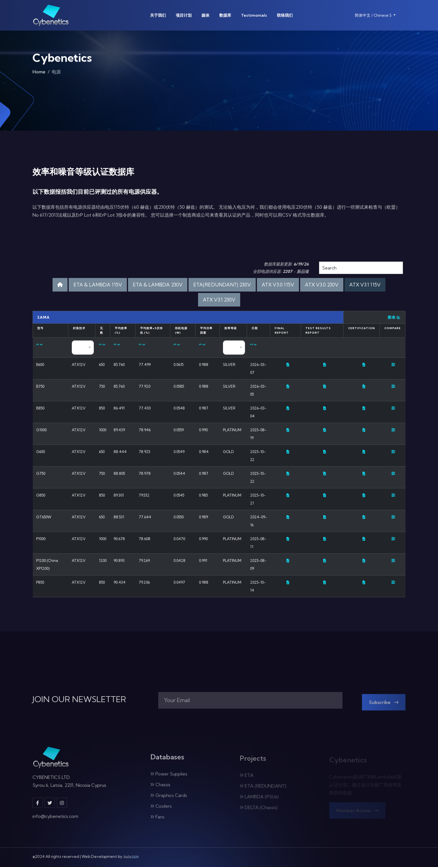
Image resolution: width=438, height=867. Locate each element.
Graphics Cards (168, 799)
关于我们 (158, 15)
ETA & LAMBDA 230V (158, 285)
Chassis (160, 788)
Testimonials (254, 15)
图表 (394, 317)
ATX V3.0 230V (322, 285)
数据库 (225, 15)
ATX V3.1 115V (365, 285)
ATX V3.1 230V (219, 300)
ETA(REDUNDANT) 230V (222, 285)
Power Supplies (168, 777)
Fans (157, 820)
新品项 (303, 271)
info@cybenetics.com (55, 819)
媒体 (205, 15)
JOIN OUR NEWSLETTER (79, 699)
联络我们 (285, 15)
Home (38, 74)
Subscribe (383, 706)
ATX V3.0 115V (278, 285)
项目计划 (184, 15)
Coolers (161, 810)
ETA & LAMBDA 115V (97, 285)
